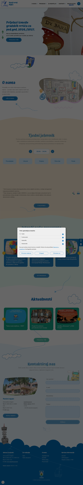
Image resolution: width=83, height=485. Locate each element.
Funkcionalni (25, 237)
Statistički (24, 240)
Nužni (23, 234)
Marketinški (24, 243)
